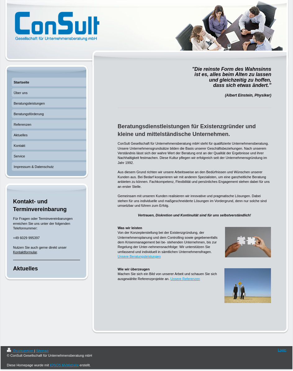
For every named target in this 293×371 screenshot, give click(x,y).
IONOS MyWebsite (64, 365)
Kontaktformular (25, 252)
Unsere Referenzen (185, 279)
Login (282, 350)
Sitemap (42, 351)
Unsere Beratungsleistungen (139, 256)
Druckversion (20, 351)
